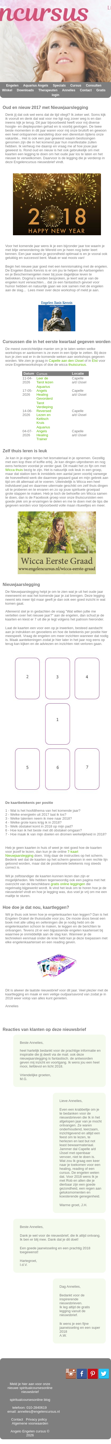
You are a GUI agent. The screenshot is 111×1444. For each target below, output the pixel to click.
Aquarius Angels (35, 85)
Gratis (101, 90)
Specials (59, 85)
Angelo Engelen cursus (28, 1431)
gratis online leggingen (68, 884)
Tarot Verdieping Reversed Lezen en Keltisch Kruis (44, 413)
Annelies (68, 90)
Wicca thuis (14, 470)
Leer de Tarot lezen (44, 380)
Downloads (25, 90)
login (55, 95)
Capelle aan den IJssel (66, 361)
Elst (95, 361)
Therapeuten (47, 90)
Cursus (75, 85)
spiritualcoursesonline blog (30, 1400)
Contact (86, 90)
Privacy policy (35, 1419)
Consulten (93, 85)
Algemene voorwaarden (30, 1421)
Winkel (7, 90)
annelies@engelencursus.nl (38, 1411)
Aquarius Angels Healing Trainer (43, 433)
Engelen (12, 85)
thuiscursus (77, 365)
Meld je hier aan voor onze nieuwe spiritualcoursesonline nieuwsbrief (30, 1388)
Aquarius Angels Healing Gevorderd (44, 392)
